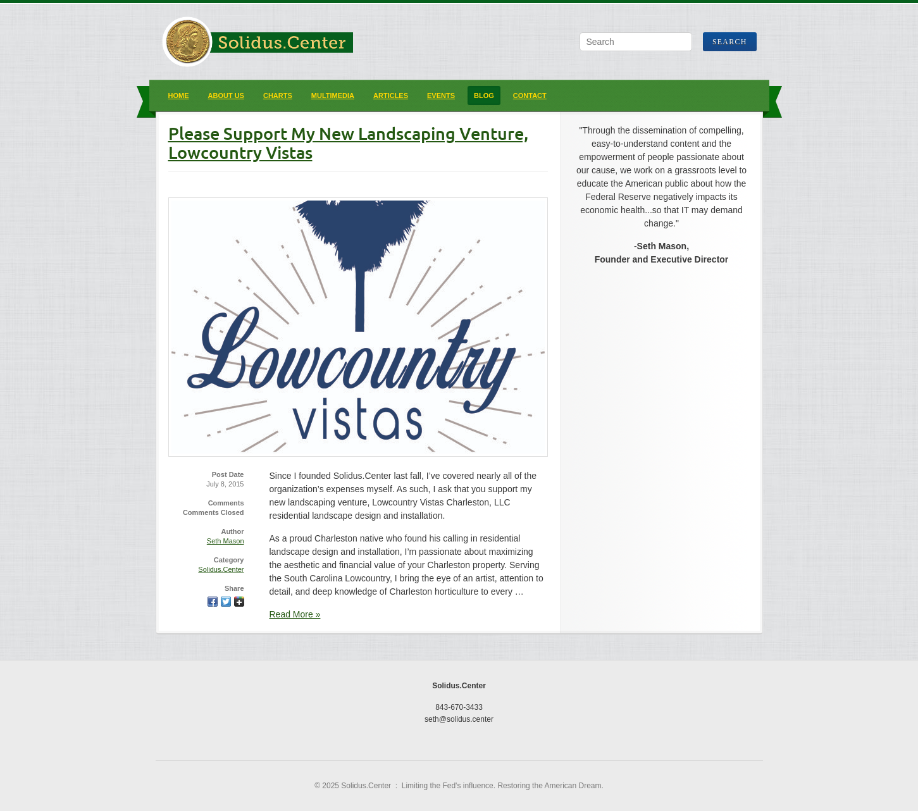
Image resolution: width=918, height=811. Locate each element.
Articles (390, 95)
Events (441, 95)
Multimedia (332, 95)
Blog (484, 95)
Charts (277, 95)
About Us (226, 95)
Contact (530, 95)
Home (178, 95)
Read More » (295, 614)
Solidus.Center (221, 569)
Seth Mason (225, 541)
